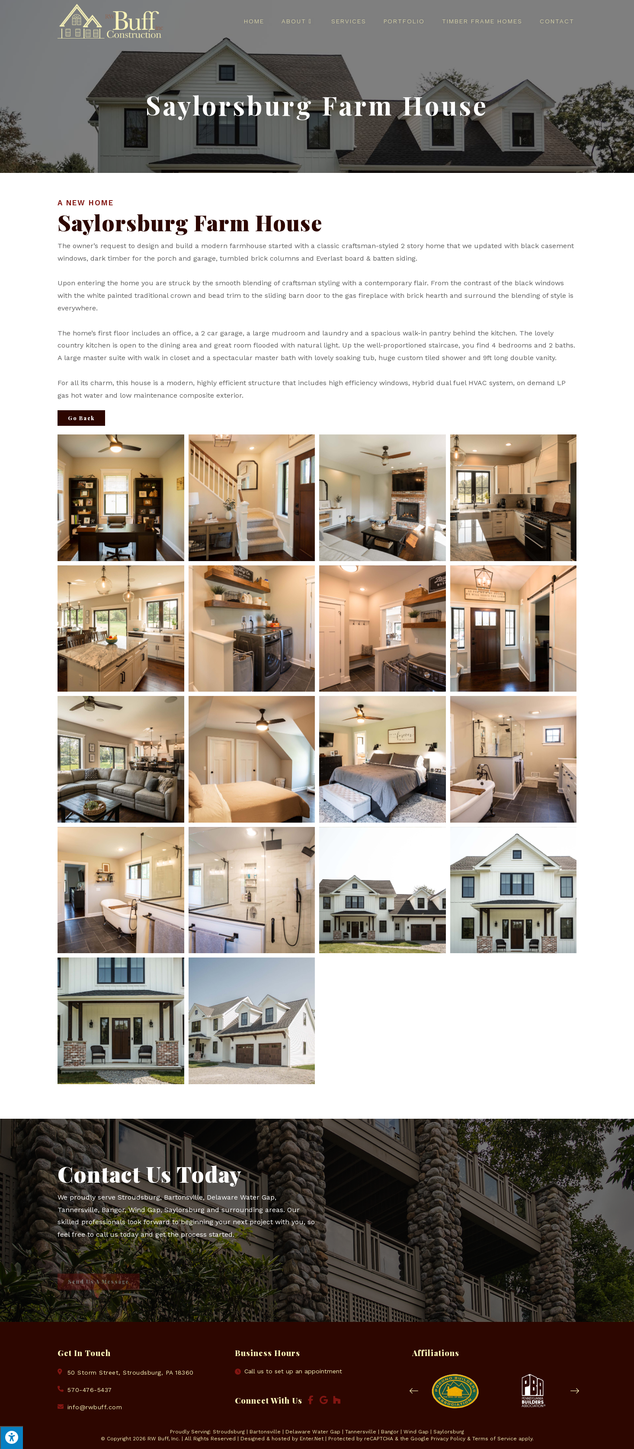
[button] (414, 1391)
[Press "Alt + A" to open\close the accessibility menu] (11, 1437)
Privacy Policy (448, 1439)
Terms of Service (494, 1439)
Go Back (81, 418)
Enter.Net (311, 1439)
